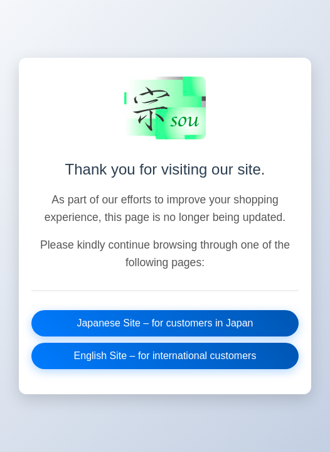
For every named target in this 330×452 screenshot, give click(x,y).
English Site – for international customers (165, 355)
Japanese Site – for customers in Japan (165, 323)
